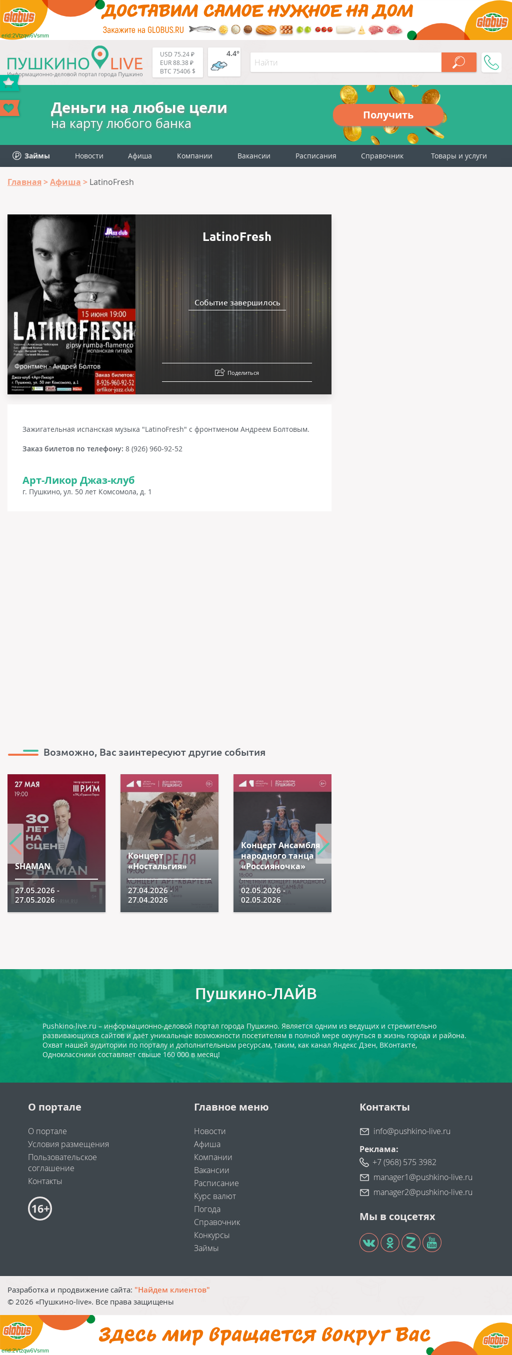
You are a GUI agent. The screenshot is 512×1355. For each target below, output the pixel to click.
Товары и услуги (459, 155)
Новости (89, 155)
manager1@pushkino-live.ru (423, 1177)
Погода (207, 1209)
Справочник (382, 155)
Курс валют (215, 1196)
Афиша (140, 155)
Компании (194, 155)
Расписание (216, 1183)
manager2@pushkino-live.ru (423, 1192)
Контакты (45, 1181)
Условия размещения (68, 1144)
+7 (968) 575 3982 (404, 1162)
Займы (206, 1248)
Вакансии (254, 155)
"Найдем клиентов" (172, 1290)
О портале (47, 1131)
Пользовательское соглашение (62, 1163)
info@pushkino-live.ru (412, 1131)
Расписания (316, 155)
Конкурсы (212, 1235)
